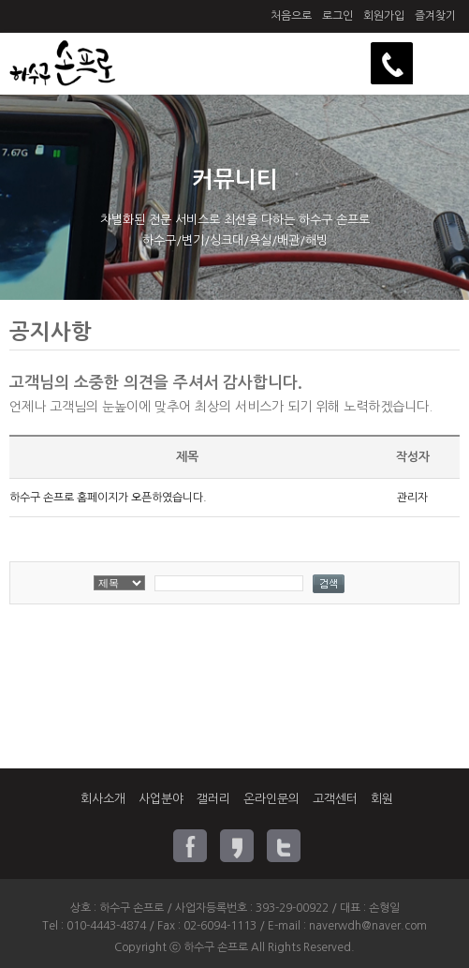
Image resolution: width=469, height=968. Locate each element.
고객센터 (335, 799)
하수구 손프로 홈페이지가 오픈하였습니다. (108, 497)
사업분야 (161, 799)
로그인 (337, 16)
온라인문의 (271, 799)
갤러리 (213, 799)
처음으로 (291, 16)
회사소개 (103, 799)
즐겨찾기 (435, 16)
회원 (382, 799)
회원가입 (383, 16)
